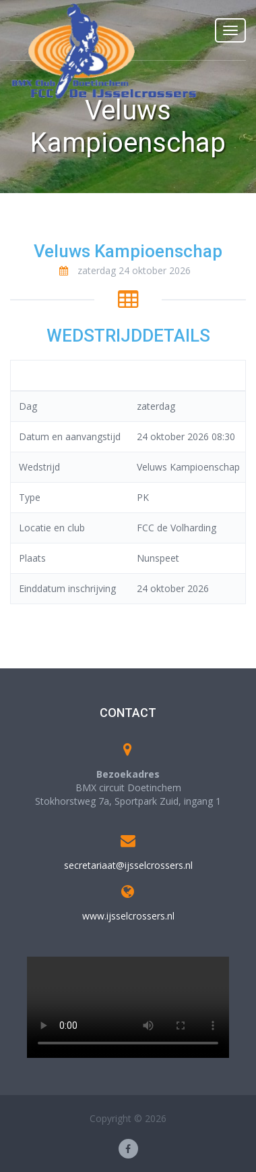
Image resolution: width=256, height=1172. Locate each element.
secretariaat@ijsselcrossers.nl (128, 865)
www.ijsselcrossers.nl (128, 915)
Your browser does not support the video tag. (128, 1007)
